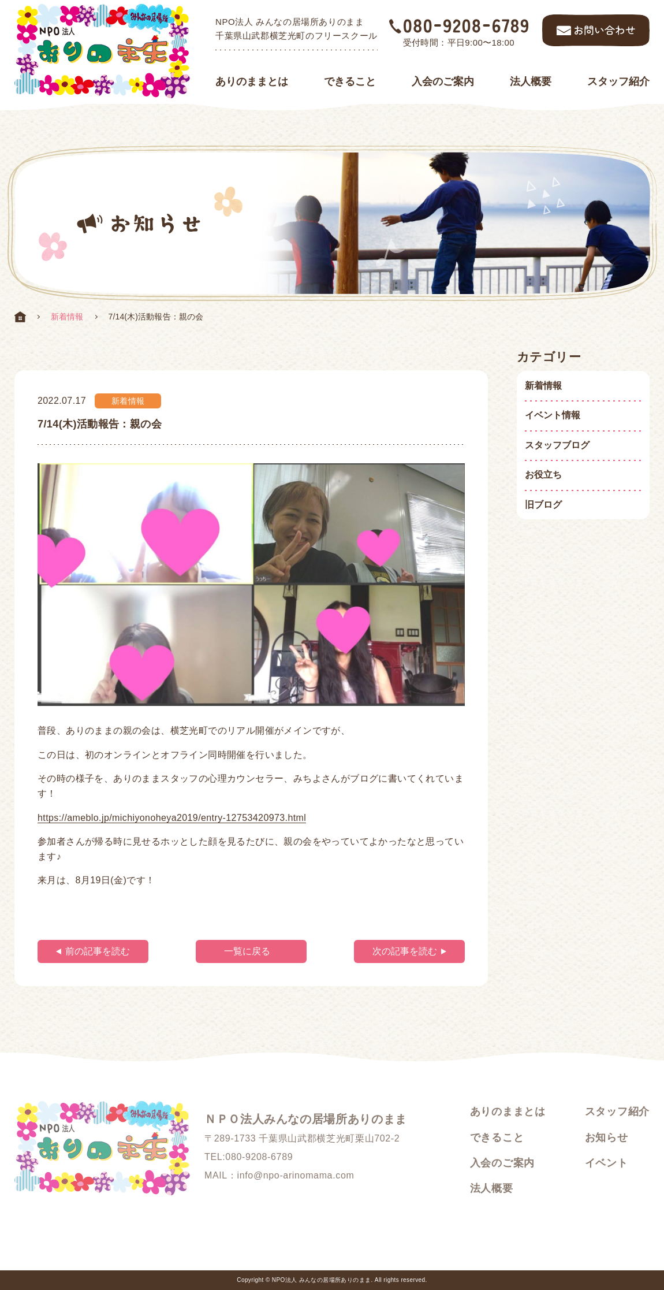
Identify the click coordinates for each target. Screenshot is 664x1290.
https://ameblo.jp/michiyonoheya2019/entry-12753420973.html (172, 818)
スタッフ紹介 (618, 81)
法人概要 (530, 81)
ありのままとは (251, 81)
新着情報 (67, 316)
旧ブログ (543, 505)
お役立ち (543, 474)
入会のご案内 (443, 81)
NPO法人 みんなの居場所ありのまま (321, 1280)
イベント (606, 1163)
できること (350, 81)
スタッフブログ (557, 445)
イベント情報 (552, 415)
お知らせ (606, 1137)
